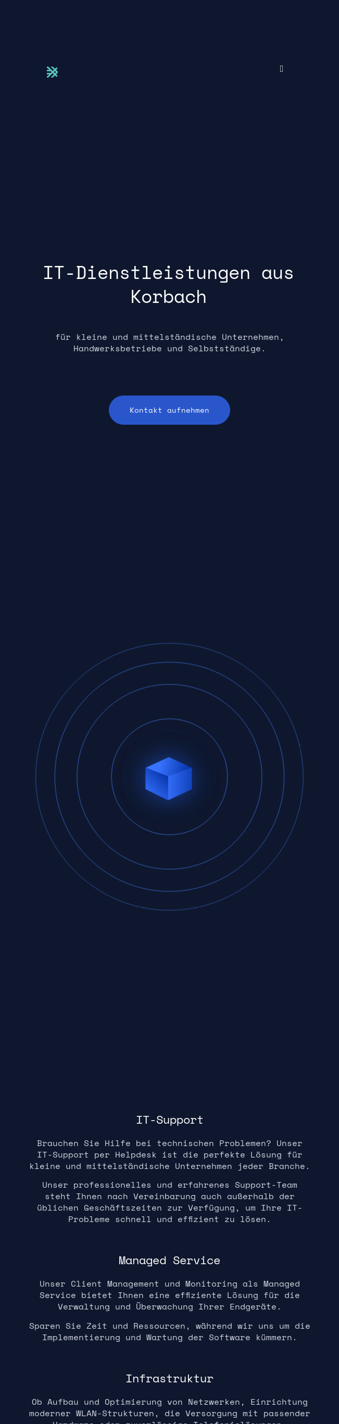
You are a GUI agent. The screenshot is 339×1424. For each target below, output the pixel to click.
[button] (282, 68)
